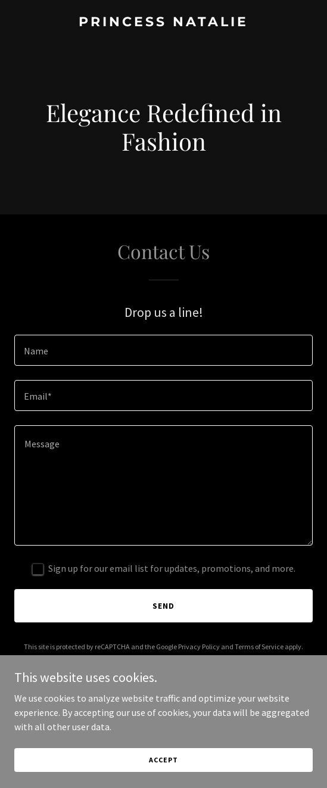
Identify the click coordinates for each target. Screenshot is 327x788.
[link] (163, 23)
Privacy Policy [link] (199, 646)
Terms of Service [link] (259, 646)
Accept (163, 759)
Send (163, 605)
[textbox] (163, 350)
